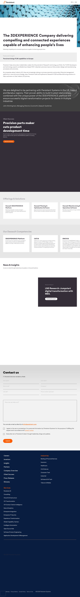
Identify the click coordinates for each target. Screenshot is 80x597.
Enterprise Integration (10, 512)
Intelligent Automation (10, 525)
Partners (7, 467)
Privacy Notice (15, 591)
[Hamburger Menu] (76, 2)
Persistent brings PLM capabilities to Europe (19, 58)
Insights (7, 464)
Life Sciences (44, 469)
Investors (7, 460)
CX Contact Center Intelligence (13, 505)
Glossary (7, 482)
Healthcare (44, 466)
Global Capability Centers (11, 522)
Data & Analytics (8, 508)
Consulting (7, 495)
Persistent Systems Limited (9, 2)
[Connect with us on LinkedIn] (15, 561)
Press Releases (9, 478)
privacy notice (29, 432)
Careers (7, 456)
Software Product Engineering (12, 532)
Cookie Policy (24, 591)
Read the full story (9, 141)
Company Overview (12, 471)
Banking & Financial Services (49, 459)
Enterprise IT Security (10, 515)
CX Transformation (9, 501)
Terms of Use (32, 591)
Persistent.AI (7, 491)
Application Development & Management (16, 536)
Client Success (9, 475)
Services (7, 488)
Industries (45, 456)
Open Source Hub (9, 529)
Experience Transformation (12, 519)
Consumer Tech (45, 473)
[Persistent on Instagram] (15, 585)
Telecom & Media (46, 483)
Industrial (43, 476)
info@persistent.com (29, 426)
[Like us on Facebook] (40, 573)
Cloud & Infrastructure (10, 498)
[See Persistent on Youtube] (15, 573)
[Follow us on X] (40, 561)
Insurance (43, 462)
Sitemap (8, 591)
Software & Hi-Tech (46, 479)
